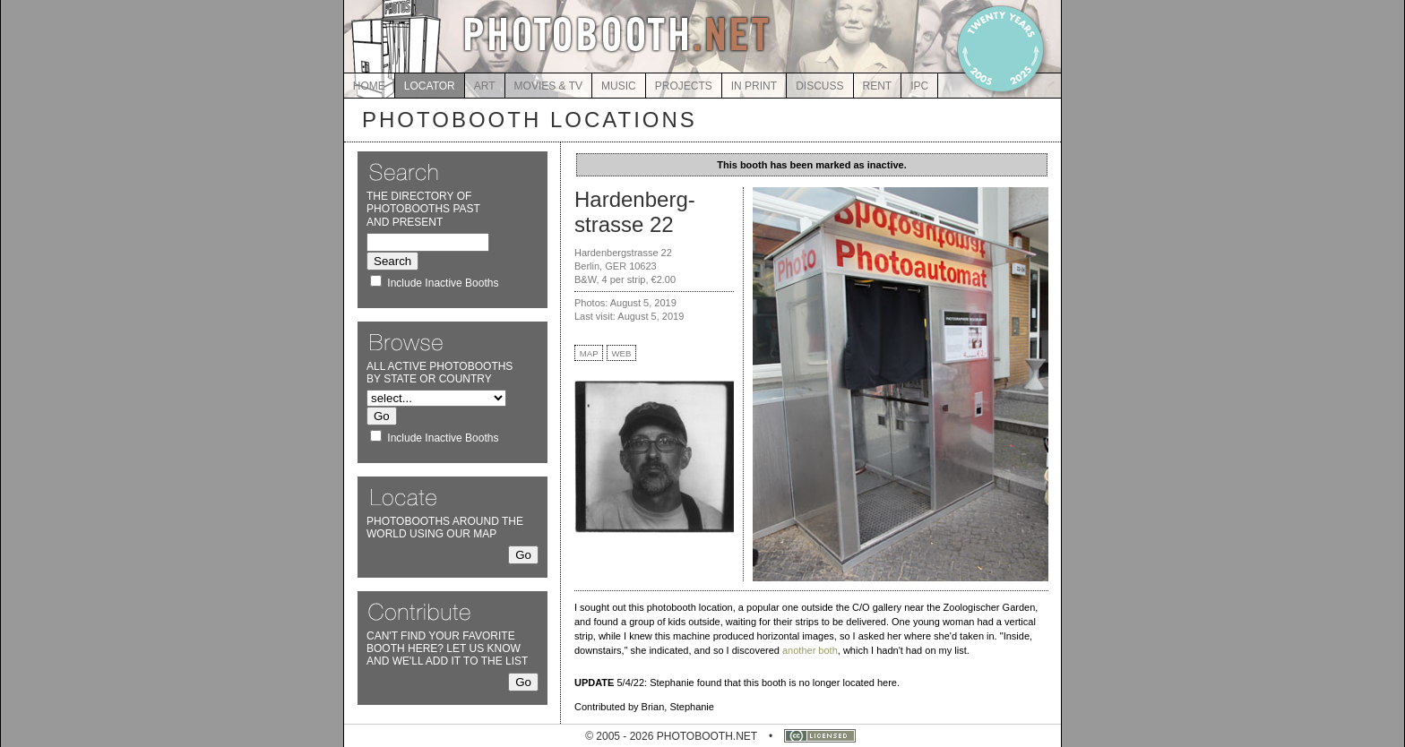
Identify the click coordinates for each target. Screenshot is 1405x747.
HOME (369, 86)
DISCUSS (819, 86)
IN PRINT (754, 86)
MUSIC (618, 86)
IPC (919, 86)
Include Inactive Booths (442, 283)
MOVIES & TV (548, 86)
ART (485, 86)
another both (810, 650)
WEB (622, 353)
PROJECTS (683, 86)
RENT (877, 86)
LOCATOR (429, 86)
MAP (589, 353)
